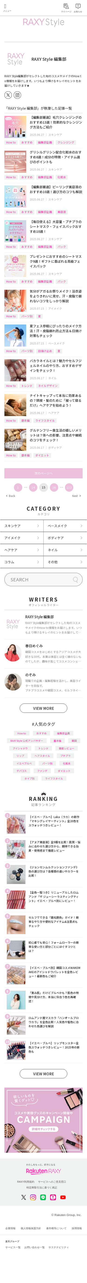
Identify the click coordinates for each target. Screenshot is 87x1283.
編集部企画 (45, 142)
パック (62, 246)
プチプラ (65, 756)
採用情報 (77, 1228)
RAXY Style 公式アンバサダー (26, 740)
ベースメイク (56, 343)
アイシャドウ (20, 748)
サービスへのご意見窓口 (52, 1181)
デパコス (21, 771)
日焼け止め (45, 351)
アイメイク (55, 308)
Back (10, 496)
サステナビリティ (58, 1247)
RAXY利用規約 (25, 1181)
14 (33, 487)
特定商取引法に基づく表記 (41, 1187)
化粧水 (62, 177)
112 (69, 487)
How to (11, 142)
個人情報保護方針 (31, 1228)
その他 (53, 562)
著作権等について (56, 1228)
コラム (9, 562)
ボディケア (55, 447)
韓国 (74, 740)
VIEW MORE (43, 708)
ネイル (52, 378)
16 (54, 487)
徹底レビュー (66, 748)
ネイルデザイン (48, 386)
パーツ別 (26, 316)
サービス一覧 (13, 1247)
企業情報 (10, 1228)
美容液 (62, 212)
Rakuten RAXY (24, 8)
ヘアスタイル (42, 756)
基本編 (25, 420)
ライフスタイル (45, 420)
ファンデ (42, 771)
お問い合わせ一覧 (34, 1247)
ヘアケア (53, 413)
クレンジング (66, 142)
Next (76, 496)
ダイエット (42, 455)
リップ (20, 756)
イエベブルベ (24, 763)
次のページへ (44, 473)
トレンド (26, 386)
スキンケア (55, 135)
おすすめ (26, 142)
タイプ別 (29, 778)
